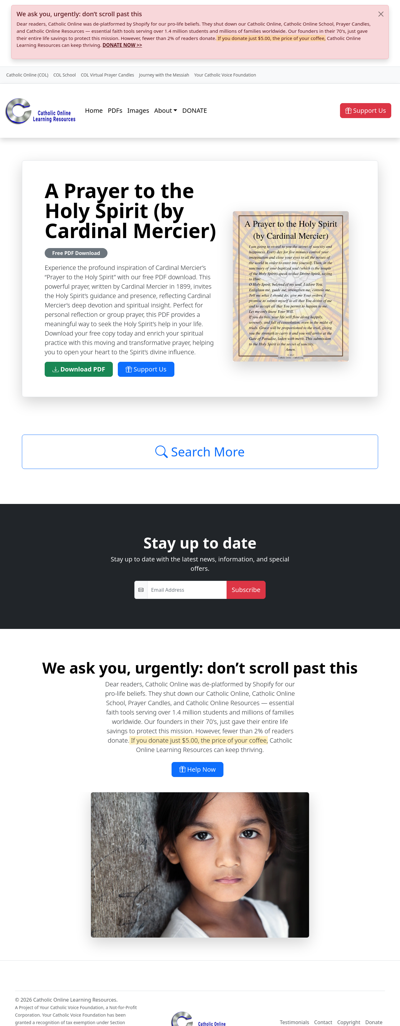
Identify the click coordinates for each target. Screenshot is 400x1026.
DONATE (194, 110)
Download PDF (78, 369)
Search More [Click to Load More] (200, 451)
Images (138, 110)
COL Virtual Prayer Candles (107, 75)
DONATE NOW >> (122, 45)
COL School (64, 75)
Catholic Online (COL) (27, 75)
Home (94, 110)
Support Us (365, 110)
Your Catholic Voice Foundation (225, 75)
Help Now (197, 769)
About (163, 110)
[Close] (380, 14)
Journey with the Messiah (164, 75)
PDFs (115, 110)
